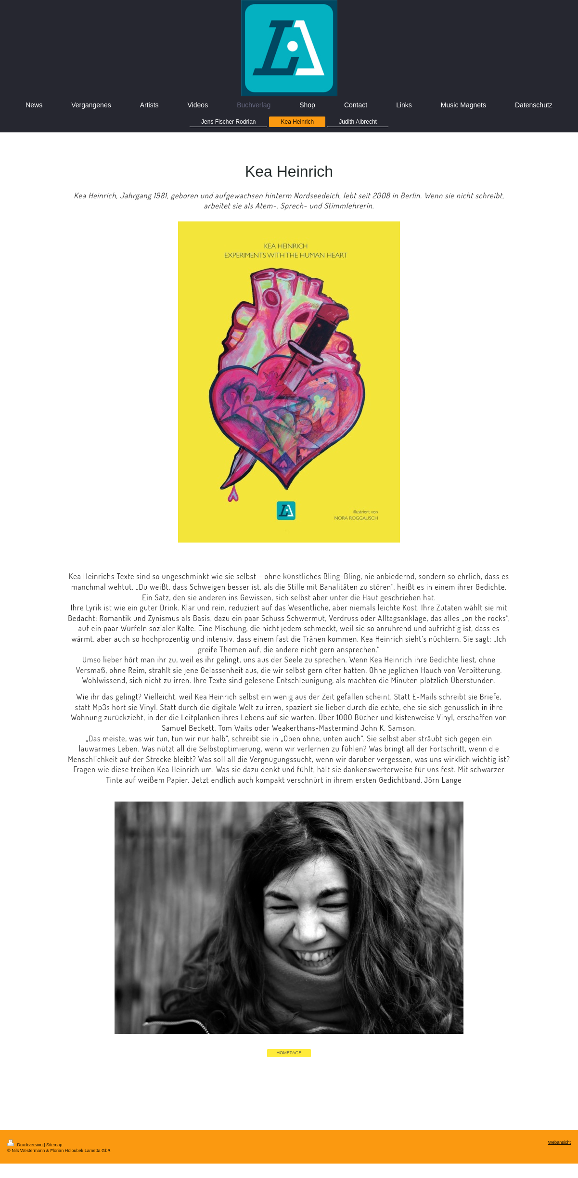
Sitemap (54, 1144)
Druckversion (25, 1144)
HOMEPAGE (289, 1052)
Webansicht (559, 1142)
